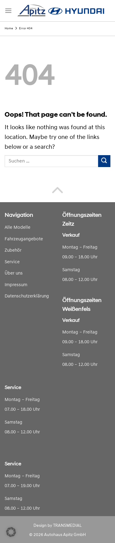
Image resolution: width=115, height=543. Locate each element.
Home (9, 28)
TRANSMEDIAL (67, 525)
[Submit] (104, 161)
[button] (11, 532)
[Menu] (8, 10)
